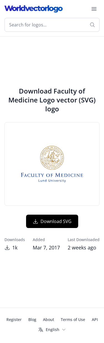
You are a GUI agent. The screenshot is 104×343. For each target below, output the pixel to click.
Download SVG (52, 221)
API (95, 319)
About (48, 319)
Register (14, 319)
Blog (32, 319)
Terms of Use (73, 319)
